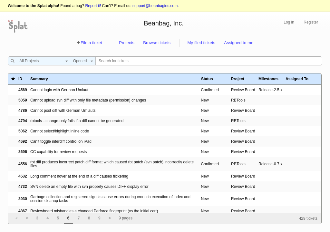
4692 (22, 141)
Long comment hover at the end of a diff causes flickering (79, 176)
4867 (22, 211)
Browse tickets (156, 42)
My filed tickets (201, 42)
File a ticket (91, 42)
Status (207, 79)
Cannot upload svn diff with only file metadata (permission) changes (88, 100)
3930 (22, 199)
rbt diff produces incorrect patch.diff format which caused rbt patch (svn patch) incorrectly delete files (112, 164)
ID (20, 79)
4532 (22, 176)
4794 (22, 121)
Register (311, 22)
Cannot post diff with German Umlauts (63, 110)
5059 (22, 100)
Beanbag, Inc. (163, 23)
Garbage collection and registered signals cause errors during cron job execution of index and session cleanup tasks (110, 199)
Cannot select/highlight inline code (59, 131)
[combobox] (42, 61)
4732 (22, 186)
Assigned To (297, 79)
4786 (22, 110)
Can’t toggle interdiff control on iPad (61, 141)
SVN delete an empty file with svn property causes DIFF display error (89, 186)
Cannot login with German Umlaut (59, 90)
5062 (22, 131)
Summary (39, 79)
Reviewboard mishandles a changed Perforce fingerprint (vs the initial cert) (94, 211)
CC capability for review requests (58, 152)
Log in (289, 22)
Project (237, 79)
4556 (22, 164)
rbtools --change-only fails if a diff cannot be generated (76, 121)
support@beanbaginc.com (155, 6)
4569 (22, 90)
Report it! (93, 6)
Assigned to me (238, 42)
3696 (22, 152)
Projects (126, 42)
